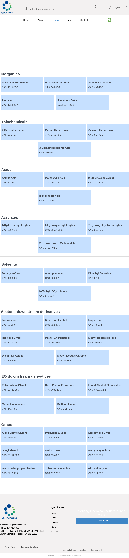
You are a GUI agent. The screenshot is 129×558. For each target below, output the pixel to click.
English (117, 8)
